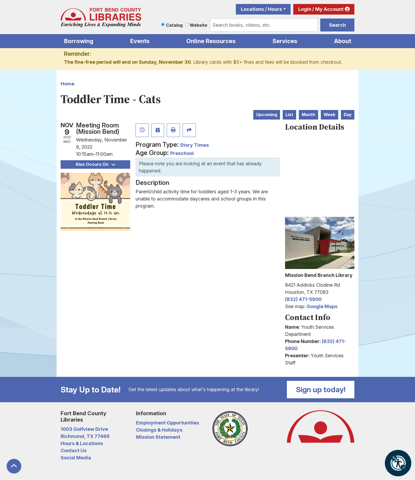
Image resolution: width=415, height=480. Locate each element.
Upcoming (266, 114)
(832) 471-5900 (303, 299)
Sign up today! (321, 389)
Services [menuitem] (284, 41)
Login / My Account (321, 9)
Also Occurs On (95, 164)
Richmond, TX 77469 (85, 436)
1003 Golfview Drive (84, 429)
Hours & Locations (82, 443)
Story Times (194, 145)
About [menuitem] (342, 41)
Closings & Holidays (159, 430)
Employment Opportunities (167, 423)
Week (329, 114)
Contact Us (74, 450)
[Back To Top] (14, 466)
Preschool (182, 153)
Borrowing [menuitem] (78, 41)
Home (67, 83)
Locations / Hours (261, 9)
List (289, 114)
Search (337, 25)
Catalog (174, 25)
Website (198, 25)
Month (308, 114)
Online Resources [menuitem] (211, 41)
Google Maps (321, 306)
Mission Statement (158, 437)
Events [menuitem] (140, 41)
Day (347, 114)
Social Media (76, 457)
